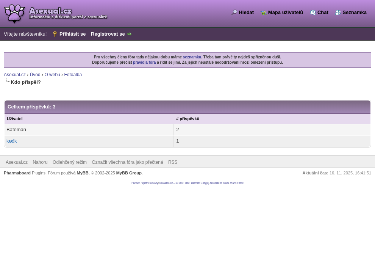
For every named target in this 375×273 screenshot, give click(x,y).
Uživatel (15, 118)
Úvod (35, 74)
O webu (52, 74)
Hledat (246, 12)
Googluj (205, 183)
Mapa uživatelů (285, 12)
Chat (322, 12)
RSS (173, 162)
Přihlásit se (72, 34)
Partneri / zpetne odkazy (144, 183)
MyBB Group (129, 173)
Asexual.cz (15, 74)
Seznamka (354, 12)
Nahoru (40, 162)
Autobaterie (215, 183)
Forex (240, 183)
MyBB (83, 173)
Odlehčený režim (70, 162)
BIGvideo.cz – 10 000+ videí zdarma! (179, 183)
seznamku (192, 57)
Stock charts (230, 183)
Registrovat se (108, 34)
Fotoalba (73, 74)
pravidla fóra (144, 62)
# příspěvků (187, 118)
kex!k (11, 141)
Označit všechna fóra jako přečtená (127, 162)
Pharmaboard (17, 173)
